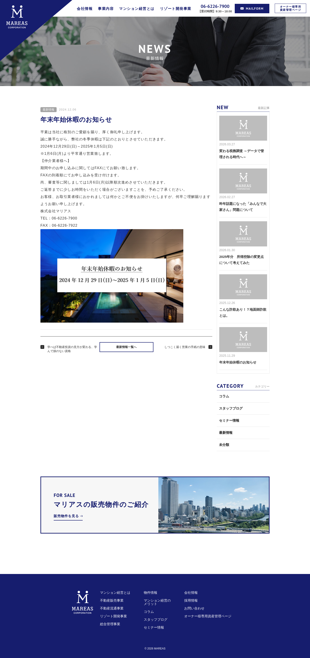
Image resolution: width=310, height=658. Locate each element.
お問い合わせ (194, 608)
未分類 (224, 445)
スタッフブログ (231, 408)
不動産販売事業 (112, 600)
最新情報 (48, 109)
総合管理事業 (110, 624)
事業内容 (106, 9)
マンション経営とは (137, 9)
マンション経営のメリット (157, 602)
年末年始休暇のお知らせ (237, 362)
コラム (224, 396)
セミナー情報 (229, 420)
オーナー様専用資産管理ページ (290, 8)
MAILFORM (252, 9)
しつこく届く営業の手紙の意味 (184, 347)
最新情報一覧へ (126, 347)
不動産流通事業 (112, 608)
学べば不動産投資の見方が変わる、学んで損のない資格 (72, 349)
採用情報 (191, 600)
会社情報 (85, 9)
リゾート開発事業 (175, 9)
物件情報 (150, 592)
